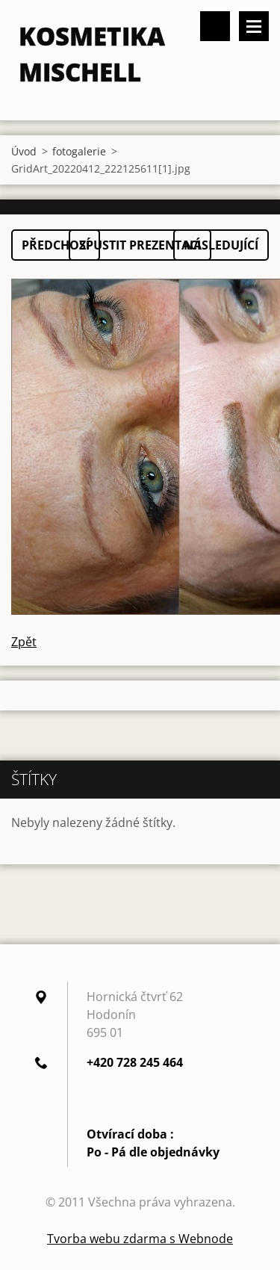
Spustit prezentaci (140, 245)
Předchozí (56, 245)
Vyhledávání (215, 26)
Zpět (24, 642)
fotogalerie (79, 151)
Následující (221, 245)
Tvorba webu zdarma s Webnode (140, 1238)
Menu (254, 26)
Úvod (24, 151)
